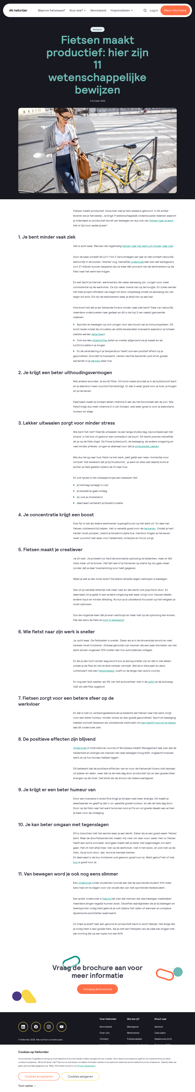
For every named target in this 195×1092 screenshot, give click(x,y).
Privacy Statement (87, 1065)
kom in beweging (113, 618)
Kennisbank (98, 10)
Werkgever (133, 1024)
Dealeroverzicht (163, 1036)
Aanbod (158, 1024)
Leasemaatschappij (137, 1042)
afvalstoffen (100, 339)
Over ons (105, 1030)
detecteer (97, 333)
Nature (107, 896)
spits (151, 680)
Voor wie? (77, 10)
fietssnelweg (106, 669)
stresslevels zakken (147, 445)
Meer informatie (175, 10)
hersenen (150, 527)
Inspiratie (105, 1042)
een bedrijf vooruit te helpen (158, 720)
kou (75, 860)
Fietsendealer (134, 1036)
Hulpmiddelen (122, 10)
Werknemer (133, 1030)
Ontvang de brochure (97, 986)
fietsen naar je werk (161, 220)
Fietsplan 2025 (162, 1042)
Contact (104, 1036)
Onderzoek (80, 746)
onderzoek (137, 261)
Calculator (160, 1030)
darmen (96, 360)
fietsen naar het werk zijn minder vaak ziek (147, 245)
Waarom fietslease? (51, 10)
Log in (154, 10)
